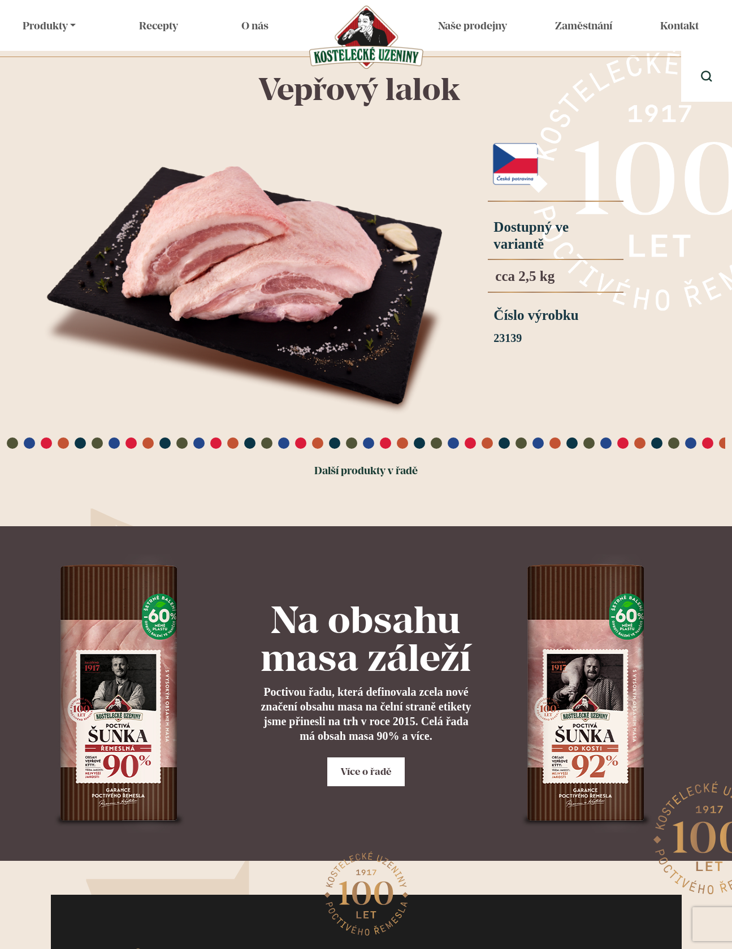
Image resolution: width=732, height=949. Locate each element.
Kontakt (679, 26)
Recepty (158, 26)
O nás (254, 26)
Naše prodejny (472, 26)
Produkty (45, 26)
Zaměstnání (583, 26)
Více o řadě (366, 771)
